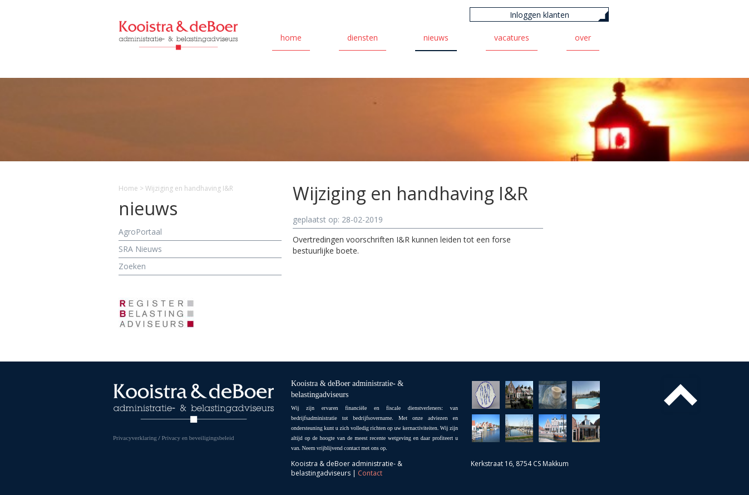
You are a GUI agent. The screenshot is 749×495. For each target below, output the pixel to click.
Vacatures (511, 37)
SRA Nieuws (140, 249)
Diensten (362, 37)
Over (583, 37)
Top (680, 395)
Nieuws (436, 37)
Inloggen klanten (539, 14)
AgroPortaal (140, 231)
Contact (370, 473)
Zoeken (132, 266)
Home (291, 37)
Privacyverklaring (135, 437)
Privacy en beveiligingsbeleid (197, 437)
